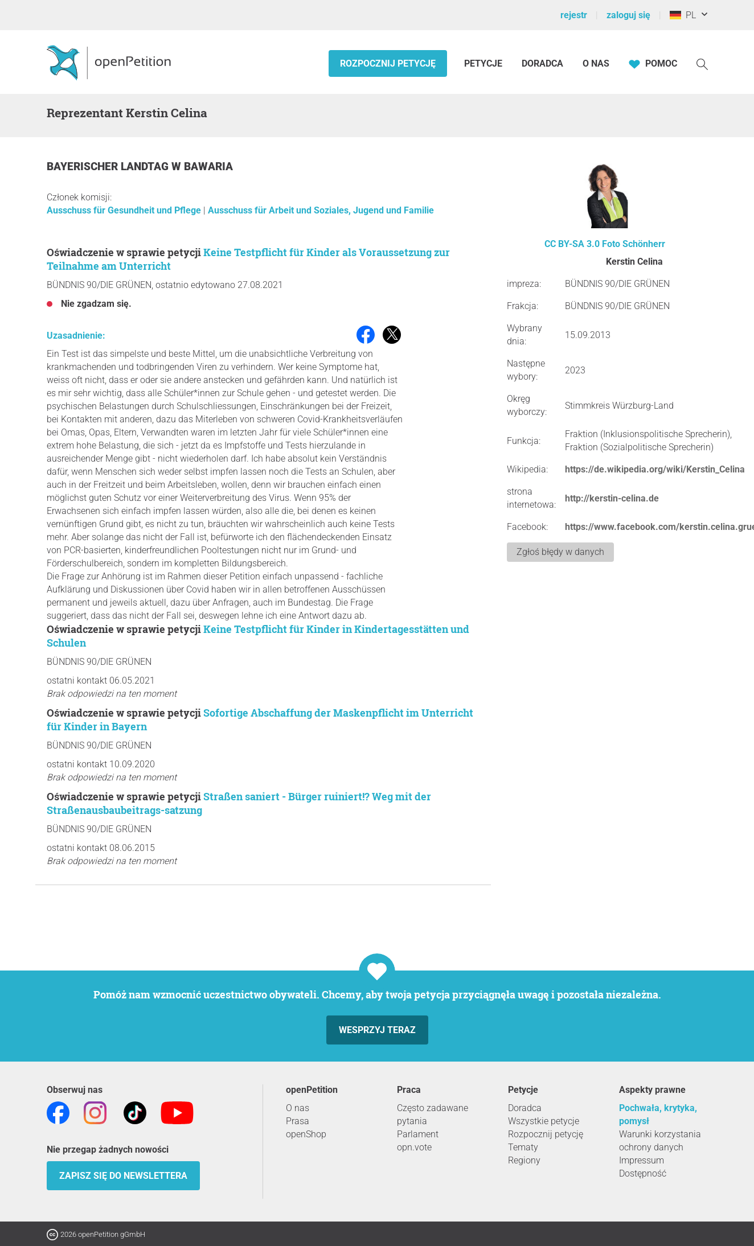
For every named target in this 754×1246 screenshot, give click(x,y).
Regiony (524, 1160)
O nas (596, 63)
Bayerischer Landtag (109, 166)
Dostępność (642, 1173)
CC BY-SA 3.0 (572, 243)
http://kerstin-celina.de (612, 498)
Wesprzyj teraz (377, 1030)
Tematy (523, 1147)
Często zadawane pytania (432, 1114)
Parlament (418, 1134)
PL (683, 15)
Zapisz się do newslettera (123, 1175)
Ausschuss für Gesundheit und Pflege (125, 210)
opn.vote (414, 1147)
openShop (306, 1134)
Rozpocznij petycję (388, 63)
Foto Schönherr (633, 243)
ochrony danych (651, 1147)
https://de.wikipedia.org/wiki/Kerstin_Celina (655, 469)
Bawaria (208, 166)
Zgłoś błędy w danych (560, 551)
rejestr (573, 15)
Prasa (297, 1121)
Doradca (542, 63)
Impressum (641, 1160)
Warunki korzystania (660, 1134)
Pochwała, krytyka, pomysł (658, 1114)
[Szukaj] (702, 63)
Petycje (484, 63)
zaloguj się (628, 15)
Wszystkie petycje (543, 1121)
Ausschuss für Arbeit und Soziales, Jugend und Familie (321, 210)
